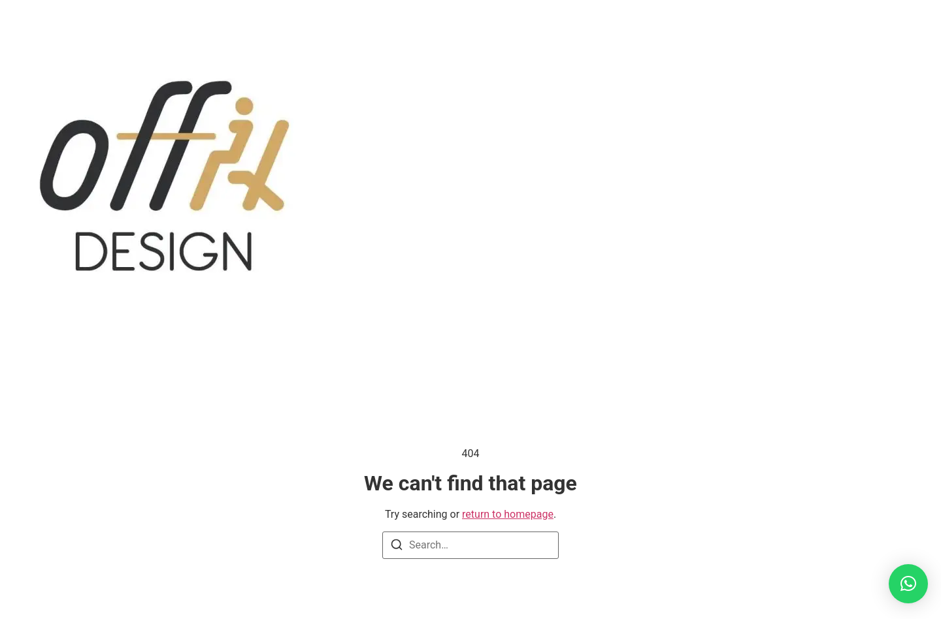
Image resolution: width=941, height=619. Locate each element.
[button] (908, 583)
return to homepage (507, 514)
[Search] (397, 547)
